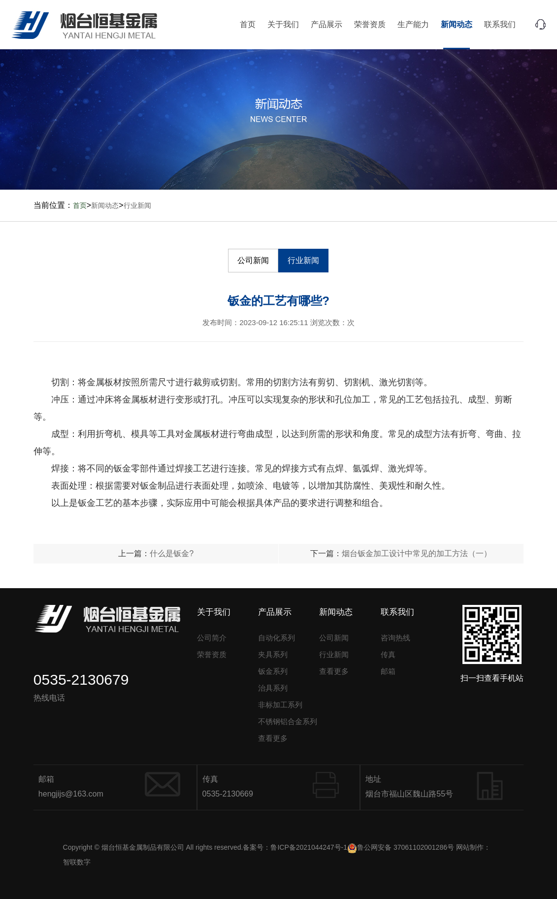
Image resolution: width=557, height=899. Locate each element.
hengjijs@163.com (70, 794)
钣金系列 (273, 671)
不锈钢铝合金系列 (287, 721)
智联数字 (77, 862)
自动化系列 (276, 637)
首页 (248, 24)
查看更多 (273, 738)
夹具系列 (273, 654)
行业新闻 (137, 205)
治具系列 (273, 688)
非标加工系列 (280, 704)
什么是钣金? (172, 553)
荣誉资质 (370, 24)
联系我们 (500, 24)
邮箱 (388, 671)
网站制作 (470, 847)
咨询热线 (395, 637)
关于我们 (283, 24)
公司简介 (212, 637)
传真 (388, 654)
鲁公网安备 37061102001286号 (400, 847)
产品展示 (326, 24)
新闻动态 (456, 24)
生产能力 (413, 24)
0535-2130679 (81, 679)
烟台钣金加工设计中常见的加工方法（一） (416, 553)
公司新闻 (253, 260)
